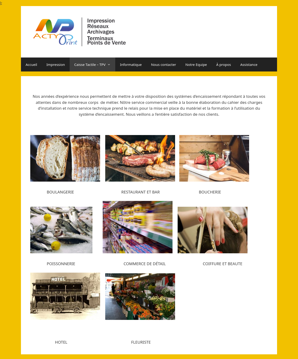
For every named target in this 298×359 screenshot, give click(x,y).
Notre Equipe (196, 64)
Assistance (248, 64)
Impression (55, 64)
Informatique (131, 64)
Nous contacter (163, 64)
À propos (223, 64)
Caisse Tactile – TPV (94, 64)
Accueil (31, 64)
